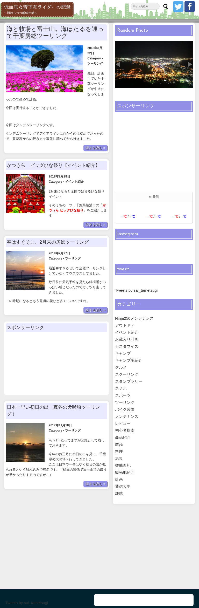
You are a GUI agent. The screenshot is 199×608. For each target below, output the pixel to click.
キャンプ (123, 353)
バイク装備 (124, 409)
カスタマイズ (126, 346)
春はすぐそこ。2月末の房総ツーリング (48, 221)
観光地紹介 (124, 472)
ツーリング (95, 53)
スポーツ (123, 395)
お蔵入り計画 (126, 339)
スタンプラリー (128, 381)
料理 (119, 451)
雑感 (119, 493)
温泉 (119, 458)
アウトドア (124, 325)
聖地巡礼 (123, 465)
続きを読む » (95, 127)
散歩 (119, 444)
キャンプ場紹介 (128, 360)
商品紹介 (123, 437)
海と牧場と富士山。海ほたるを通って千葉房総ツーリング (55, 32)
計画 (119, 479)
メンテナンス (126, 416)
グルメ (121, 367)
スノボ (121, 388)
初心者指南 (124, 430)
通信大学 (123, 486)
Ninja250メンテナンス (134, 318)
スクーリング (126, 374)
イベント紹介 (74, 161)
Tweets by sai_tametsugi (136, 290)
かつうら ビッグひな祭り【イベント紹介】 (53, 144)
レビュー (123, 423)
